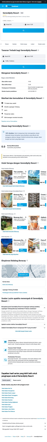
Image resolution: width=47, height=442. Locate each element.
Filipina (14, 436)
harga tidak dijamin (41, 418)
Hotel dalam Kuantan (7, 400)
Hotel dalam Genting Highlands (10, 402)
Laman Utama (8, 436)
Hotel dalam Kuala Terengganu (9, 395)
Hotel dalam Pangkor (7, 407)
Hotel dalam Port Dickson (8, 411)
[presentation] (38, 50)
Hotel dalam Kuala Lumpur (8, 393)
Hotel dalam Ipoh (6, 404)
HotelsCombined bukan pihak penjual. (24, 423)
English (39, 1)
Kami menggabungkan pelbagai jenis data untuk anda (24, 426)
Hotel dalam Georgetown (8, 390)
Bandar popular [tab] (6, 380)
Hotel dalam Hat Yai (7, 388)
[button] (45, 2)
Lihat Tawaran (21, 181)
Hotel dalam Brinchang (7, 397)
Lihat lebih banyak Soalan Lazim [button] (23, 331)
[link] (13, 186)
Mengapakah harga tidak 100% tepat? (24, 429)
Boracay (28, 436)
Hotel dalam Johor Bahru (8, 409)
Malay (22, 436)
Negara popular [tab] (17, 380)
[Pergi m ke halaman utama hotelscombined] (12, 6)
